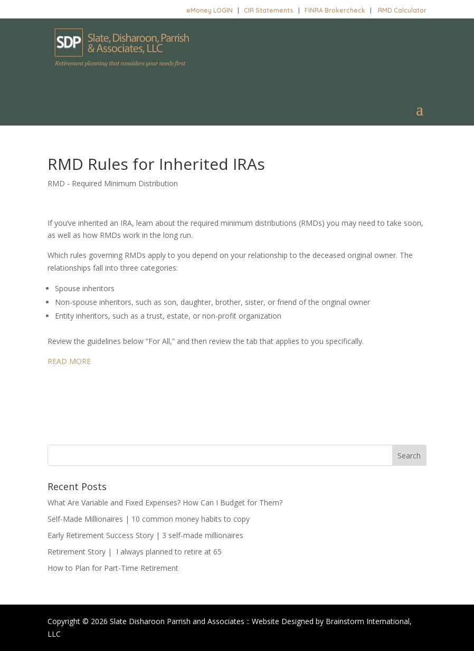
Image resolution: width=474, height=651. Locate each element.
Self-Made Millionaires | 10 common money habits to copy (149, 519)
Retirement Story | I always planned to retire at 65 (135, 552)
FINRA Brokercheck (335, 10)
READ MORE (69, 361)
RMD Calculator (402, 10)
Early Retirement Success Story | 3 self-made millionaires (145, 535)
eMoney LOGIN (209, 10)
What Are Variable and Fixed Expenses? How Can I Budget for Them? (165, 502)
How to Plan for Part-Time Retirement (113, 568)
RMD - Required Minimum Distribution (113, 183)
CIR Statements (268, 10)
